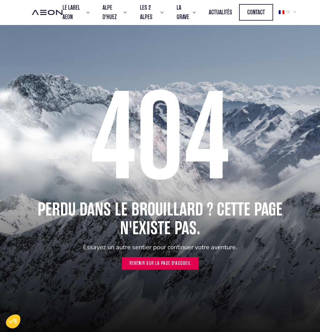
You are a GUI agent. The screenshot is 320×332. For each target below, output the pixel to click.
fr (284, 12)
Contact (256, 12)
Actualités (220, 12)
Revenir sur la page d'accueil (160, 263)
